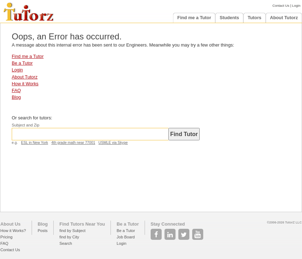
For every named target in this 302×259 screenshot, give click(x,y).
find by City (69, 237)
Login (296, 5)
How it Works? (13, 230)
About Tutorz (284, 17)
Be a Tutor (22, 63)
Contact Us (281, 5)
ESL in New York (34, 143)
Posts (43, 230)
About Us (10, 224)
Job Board (126, 237)
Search (65, 243)
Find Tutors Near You (82, 224)
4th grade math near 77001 (73, 143)
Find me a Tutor (194, 17)
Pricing (6, 237)
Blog (16, 97)
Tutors (254, 17)
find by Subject (72, 230)
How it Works (25, 83)
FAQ (16, 90)
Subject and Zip (25, 125)
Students (229, 17)
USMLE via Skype (113, 143)
